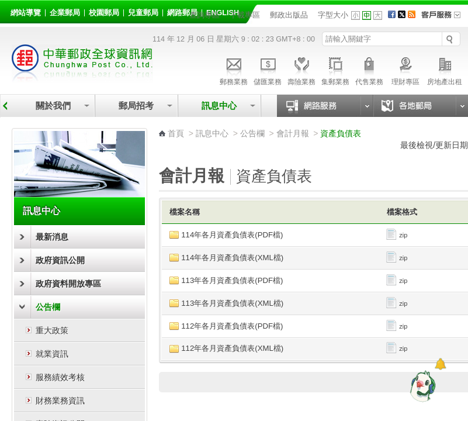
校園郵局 (104, 13)
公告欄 (48, 307)
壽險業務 (301, 69)
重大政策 (52, 330)
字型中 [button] (366, 15)
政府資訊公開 (60, 260)
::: (12, 11)
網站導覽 (26, 13)
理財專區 (405, 69)
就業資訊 (52, 353)
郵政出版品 (289, 15)
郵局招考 (136, 106)
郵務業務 (234, 69)
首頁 (176, 133)
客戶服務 (444, 18)
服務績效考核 (60, 377)
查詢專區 (204, 15)
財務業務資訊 (60, 400)
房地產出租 (444, 69)
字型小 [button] (355, 15)
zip (396, 235)
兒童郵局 (143, 13)
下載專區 (245, 15)
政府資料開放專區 (68, 283)
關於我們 (53, 106)
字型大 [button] (377, 15)
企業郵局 (65, 13)
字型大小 (333, 15)
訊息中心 (219, 106)
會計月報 (292, 133)
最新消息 (52, 236)
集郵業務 (335, 69)
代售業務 (369, 69)
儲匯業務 (268, 69)
